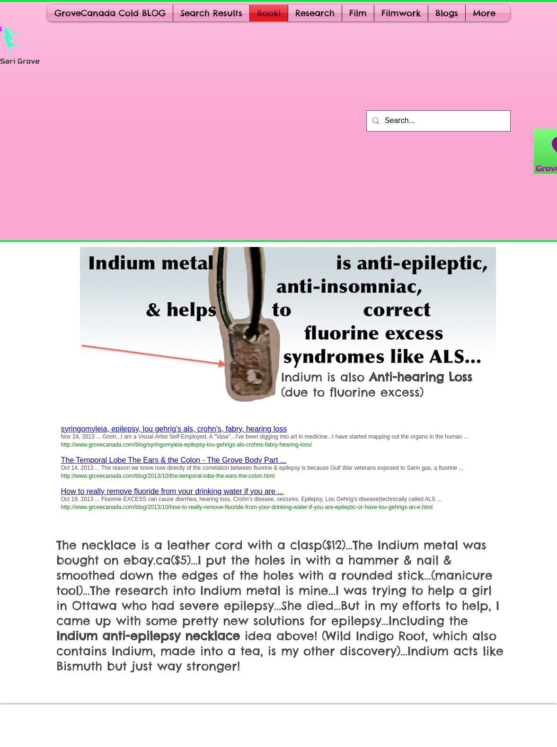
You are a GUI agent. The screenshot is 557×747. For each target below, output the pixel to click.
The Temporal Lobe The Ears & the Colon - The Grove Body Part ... (174, 460)
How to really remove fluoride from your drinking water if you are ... (172, 491)
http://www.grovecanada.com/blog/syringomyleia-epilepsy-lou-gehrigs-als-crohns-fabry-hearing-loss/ (186, 444)
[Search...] (437, 121)
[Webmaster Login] (75, 725)
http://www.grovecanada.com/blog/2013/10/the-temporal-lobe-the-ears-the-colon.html (168, 476)
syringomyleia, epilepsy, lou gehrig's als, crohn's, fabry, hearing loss (174, 429)
